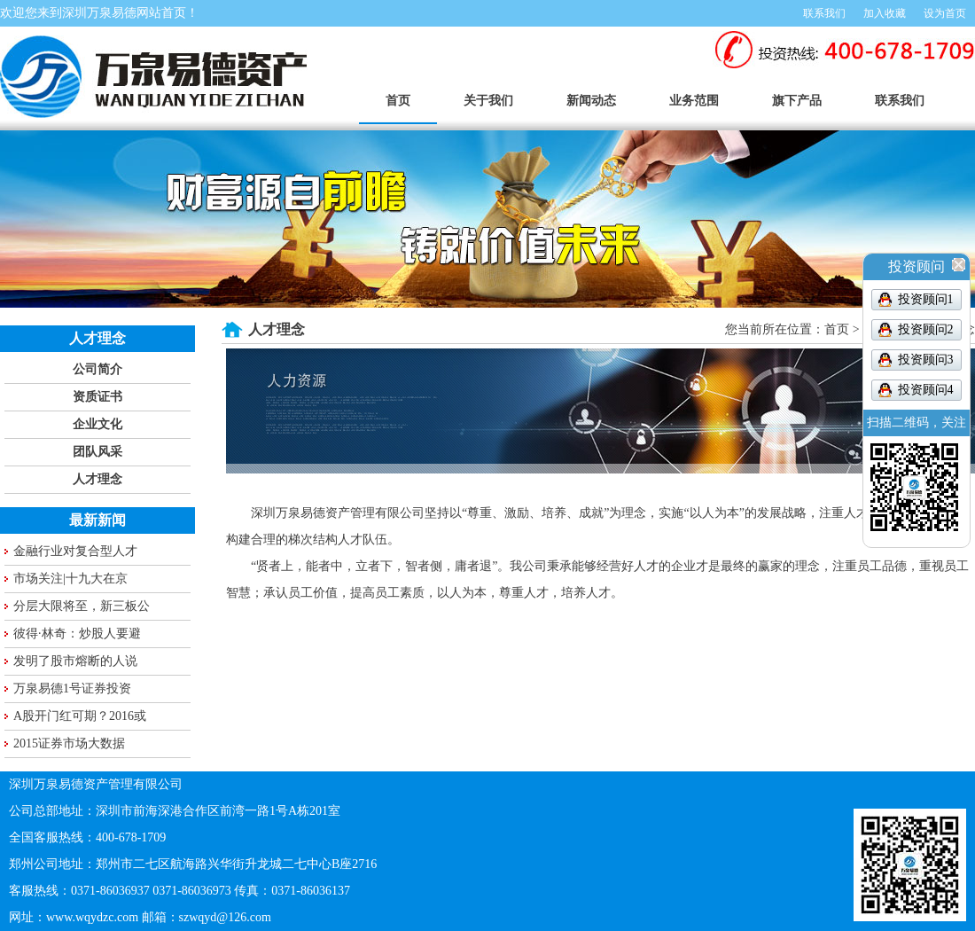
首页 (398, 100)
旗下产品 (797, 100)
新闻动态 (591, 100)
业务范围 (694, 100)
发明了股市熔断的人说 (75, 661)
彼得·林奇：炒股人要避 (77, 633)
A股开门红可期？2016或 (79, 716)
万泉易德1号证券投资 (72, 688)
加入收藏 (884, 13)
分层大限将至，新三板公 (81, 606)
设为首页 (945, 13)
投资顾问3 (926, 359)
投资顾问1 (926, 299)
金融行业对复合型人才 (75, 551)
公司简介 (97, 369)
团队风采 (97, 451)
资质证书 (97, 396)
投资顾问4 (926, 389)
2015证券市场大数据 (69, 743)
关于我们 (488, 100)
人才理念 (97, 479)
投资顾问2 (926, 329)
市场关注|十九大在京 (70, 578)
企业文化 (97, 424)
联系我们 (824, 13)
